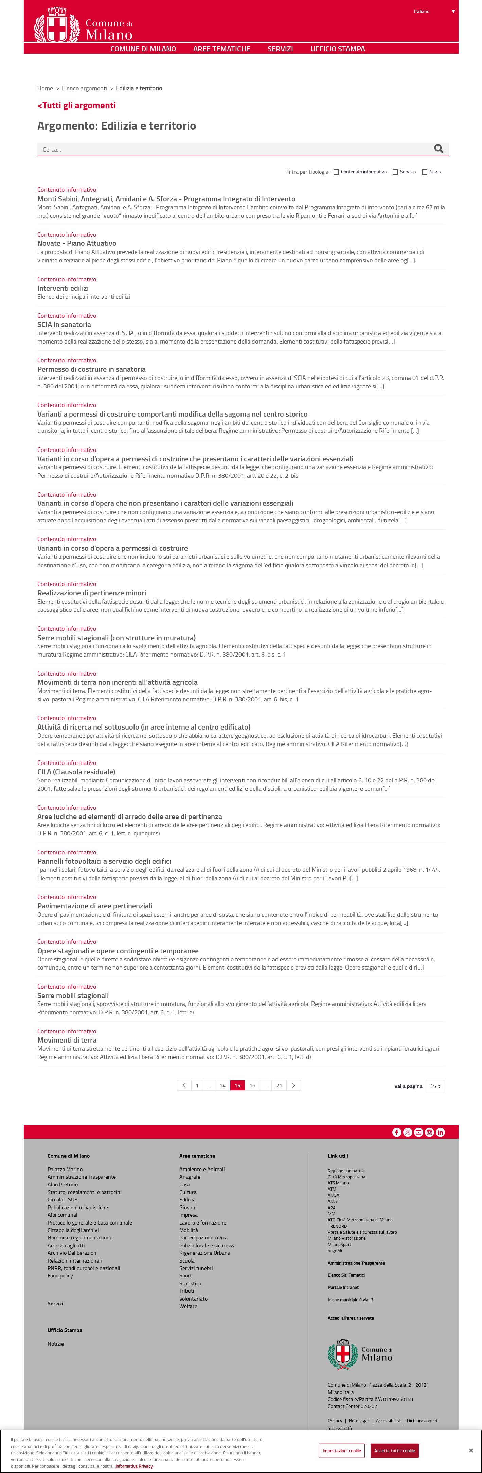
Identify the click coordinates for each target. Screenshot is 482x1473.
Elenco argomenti (85, 88)
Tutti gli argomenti (79, 104)
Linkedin (440, 1132)
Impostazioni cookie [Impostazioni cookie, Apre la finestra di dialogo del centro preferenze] (342, 1451)
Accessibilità (388, 1420)
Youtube (418, 1132)
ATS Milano (338, 1183)
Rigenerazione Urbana (204, 1252)
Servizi (280, 69)
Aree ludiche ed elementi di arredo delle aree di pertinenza (129, 816)
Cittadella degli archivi (73, 1230)
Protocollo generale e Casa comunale (90, 1222)
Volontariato (193, 1298)
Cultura (188, 1192)
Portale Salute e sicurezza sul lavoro (362, 1232)
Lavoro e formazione (202, 1222)
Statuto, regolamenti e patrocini (85, 1192)
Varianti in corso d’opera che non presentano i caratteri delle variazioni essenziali (165, 502)
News (435, 171)
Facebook (396, 1132)
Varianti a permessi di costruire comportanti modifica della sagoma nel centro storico (172, 413)
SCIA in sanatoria (64, 323)
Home (45, 88)
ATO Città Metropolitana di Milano (360, 1220)
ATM (332, 1189)
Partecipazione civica (203, 1237)
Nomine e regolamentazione (80, 1237)
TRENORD (337, 1226)
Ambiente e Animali (202, 1169)
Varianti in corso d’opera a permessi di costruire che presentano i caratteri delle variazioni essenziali (195, 458)
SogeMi (335, 1250)
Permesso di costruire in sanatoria (91, 368)
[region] (241, 1451)
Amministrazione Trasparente (82, 1176)
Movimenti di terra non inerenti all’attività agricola (117, 681)
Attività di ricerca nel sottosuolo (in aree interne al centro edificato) (143, 726)
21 (279, 1085)
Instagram (429, 1132)
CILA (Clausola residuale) (76, 771)
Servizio (408, 171)
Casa (184, 1184)
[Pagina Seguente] (294, 1085)
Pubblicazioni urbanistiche (78, 1207)
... (209, 1085)
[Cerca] (438, 149)
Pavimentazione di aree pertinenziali (95, 905)
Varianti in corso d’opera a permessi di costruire (112, 547)
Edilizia (187, 1199)
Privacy (335, 1420)
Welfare (188, 1306)
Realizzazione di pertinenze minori (91, 592)
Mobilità (188, 1230)
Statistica (190, 1283)
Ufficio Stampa (337, 69)
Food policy (60, 1275)
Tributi (186, 1290)
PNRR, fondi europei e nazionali (84, 1268)
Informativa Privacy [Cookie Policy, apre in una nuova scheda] (134, 1466)
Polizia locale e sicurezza (207, 1245)
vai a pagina (409, 1086)
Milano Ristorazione (347, 1238)
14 (222, 1085)
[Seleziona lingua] (435, 30)
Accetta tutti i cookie (394, 1451)
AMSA (333, 1195)
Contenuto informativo (364, 171)
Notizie (56, 1343)
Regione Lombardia (346, 1170)
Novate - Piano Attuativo (77, 242)
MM (331, 1214)
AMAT (333, 1201)
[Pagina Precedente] (184, 1085)
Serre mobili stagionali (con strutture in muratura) (116, 637)
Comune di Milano (143, 69)
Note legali (360, 1420)
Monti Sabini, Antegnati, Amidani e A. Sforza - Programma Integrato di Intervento (166, 198)
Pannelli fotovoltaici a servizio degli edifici (104, 860)
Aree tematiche (221, 69)
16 (252, 1085)
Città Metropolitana (346, 1177)
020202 (369, 1406)
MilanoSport (339, 1244)
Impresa (188, 1214)
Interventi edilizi (63, 287)
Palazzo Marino (65, 1169)
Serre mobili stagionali (73, 995)
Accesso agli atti (66, 1245)
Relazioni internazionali (75, 1260)
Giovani (188, 1207)
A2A (332, 1207)
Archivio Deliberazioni (73, 1252)
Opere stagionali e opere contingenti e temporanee (118, 950)
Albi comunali (63, 1214)
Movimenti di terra (66, 1039)
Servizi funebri (196, 1268)
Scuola (187, 1260)
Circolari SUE (62, 1199)
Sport (185, 1275)
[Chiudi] (471, 1450)
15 (237, 1085)
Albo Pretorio (63, 1184)
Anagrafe (189, 1176)
